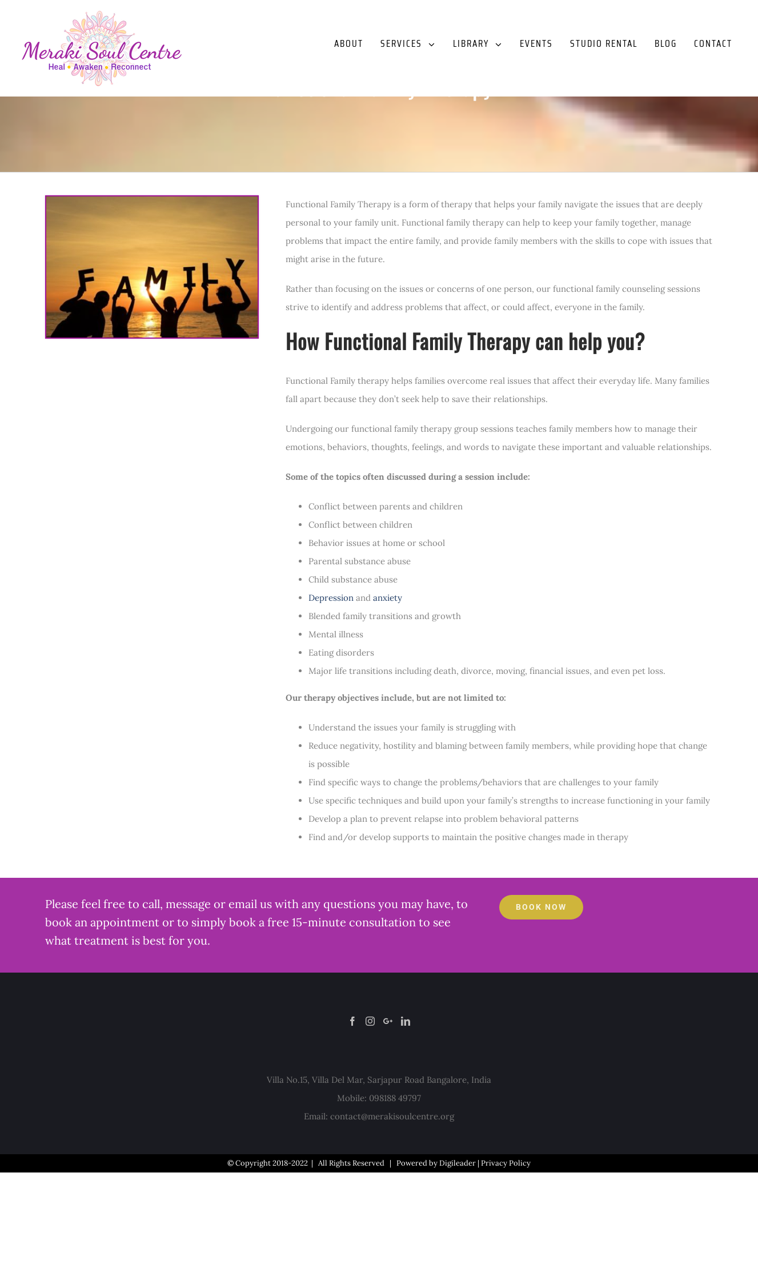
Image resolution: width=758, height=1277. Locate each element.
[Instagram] (370, 1021)
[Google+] (387, 1021)
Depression (331, 597)
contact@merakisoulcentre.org (392, 1116)
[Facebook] (352, 1021)
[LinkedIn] (405, 1021)
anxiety (387, 597)
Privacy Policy (506, 1163)
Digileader (457, 1163)
